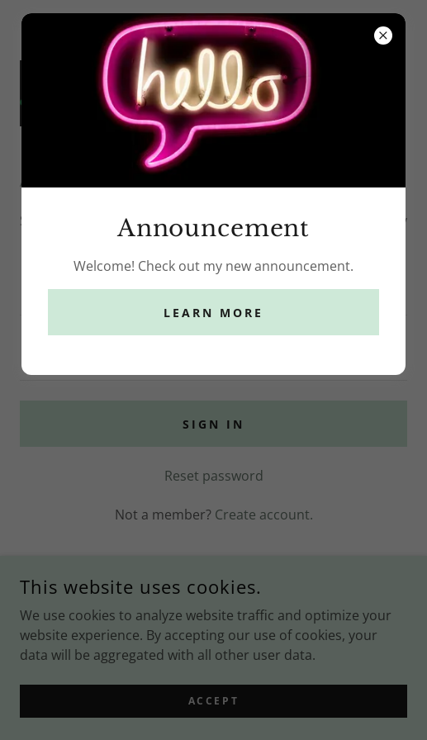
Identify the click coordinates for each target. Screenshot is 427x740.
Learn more (213, 312)
